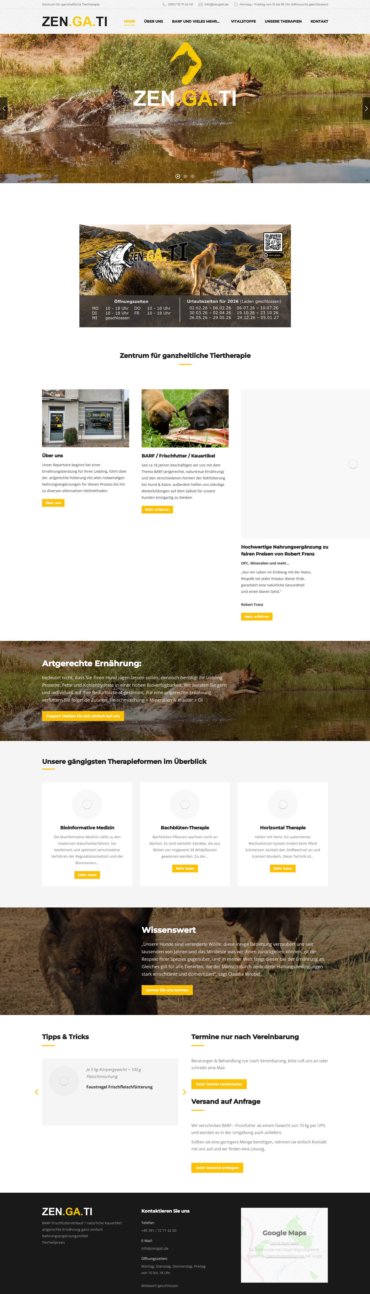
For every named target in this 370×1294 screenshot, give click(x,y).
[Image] (85, 418)
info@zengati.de (213, 4)
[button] (37, 1092)
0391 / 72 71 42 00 (177, 4)
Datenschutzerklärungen (285, 1256)
